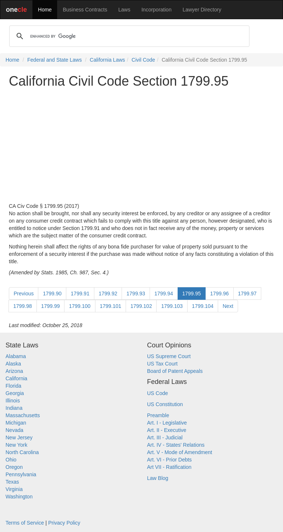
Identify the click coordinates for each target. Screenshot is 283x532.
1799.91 (80, 293)
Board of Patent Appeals (175, 371)
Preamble (158, 415)
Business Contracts (85, 10)
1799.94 (163, 293)
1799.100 (79, 306)
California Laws (107, 60)
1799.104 (202, 306)
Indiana (14, 408)
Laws (124, 10)
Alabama (16, 356)
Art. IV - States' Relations (176, 445)
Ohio (11, 460)
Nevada (14, 430)
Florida (13, 386)
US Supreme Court (169, 356)
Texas (12, 482)
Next (228, 306)
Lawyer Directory (201, 10)
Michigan (16, 423)
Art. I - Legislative (167, 423)
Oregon (14, 467)
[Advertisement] (141, 145)
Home (45, 10)
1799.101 (110, 306)
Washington (19, 497)
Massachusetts (23, 415)
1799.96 (219, 293)
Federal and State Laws (54, 60)
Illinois (13, 401)
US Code (157, 393)
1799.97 (247, 293)
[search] (128, 36)
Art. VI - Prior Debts (169, 460)
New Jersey (19, 437)
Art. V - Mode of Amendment (179, 452)
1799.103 (171, 306)
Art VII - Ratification (169, 467)
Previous (24, 293)
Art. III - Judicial (164, 437)
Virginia (14, 489)
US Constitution (165, 404)
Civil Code (143, 60)
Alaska (13, 364)
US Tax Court (162, 364)
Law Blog (157, 478)
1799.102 (141, 306)
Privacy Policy (64, 523)
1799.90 (52, 293)
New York (16, 445)
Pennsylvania (21, 474)
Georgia (15, 393)
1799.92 (108, 293)
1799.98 (22, 306)
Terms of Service (25, 523)
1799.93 (135, 293)
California (16, 378)
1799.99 (50, 306)
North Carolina (22, 452)
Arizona (14, 371)
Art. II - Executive (166, 430)
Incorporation (157, 10)
